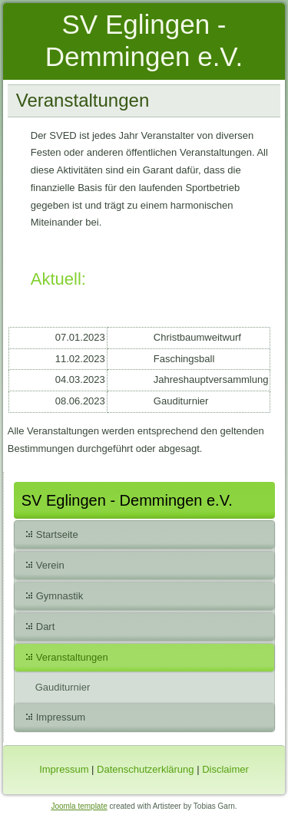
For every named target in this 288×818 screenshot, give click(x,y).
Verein (50, 565)
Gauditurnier (63, 687)
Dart (45, 626)
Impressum (60, 717)
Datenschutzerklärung (145, 769)
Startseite (57, 534)
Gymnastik (59, 596)
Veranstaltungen (72, 657)
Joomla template (79, 806)
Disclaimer (225, 769)
